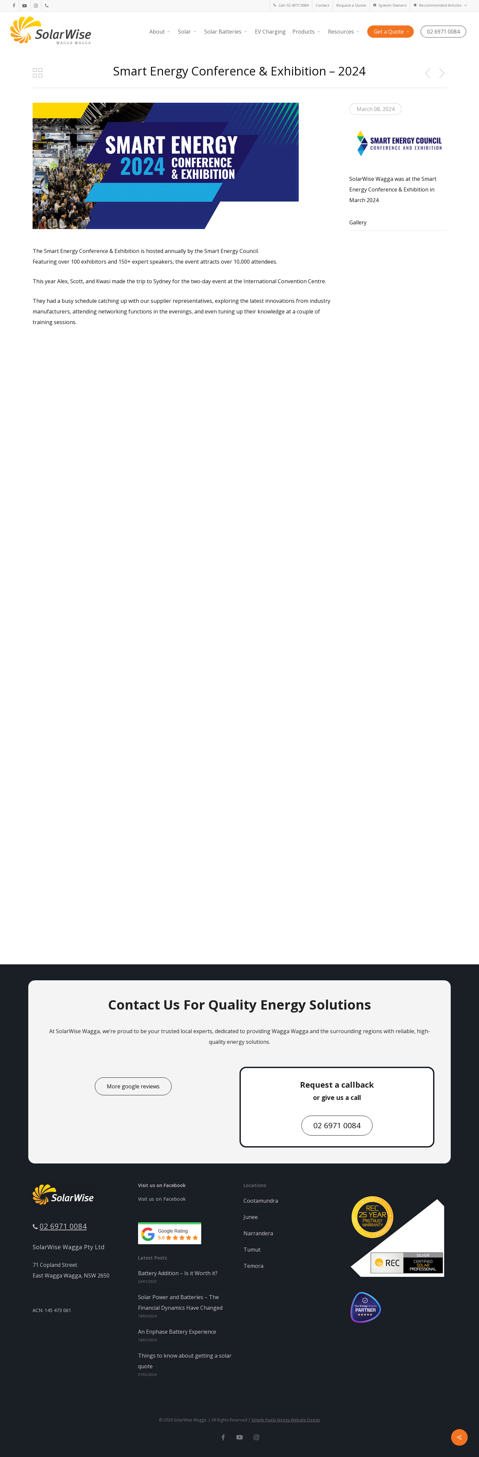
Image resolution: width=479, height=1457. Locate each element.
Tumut (251, 1249)
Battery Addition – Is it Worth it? (178, 1273)
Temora (253, 1266)
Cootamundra (260, 1200)
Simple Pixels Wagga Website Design (285, 1420)
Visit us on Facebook (162, 1185)
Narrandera (258, 1233)
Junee (250, 1217)
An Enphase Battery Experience (177, 1331)
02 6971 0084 (63, 1226)
